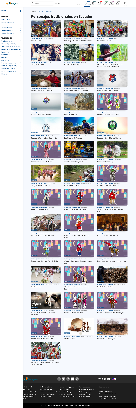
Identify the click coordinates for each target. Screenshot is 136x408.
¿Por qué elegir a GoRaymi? (28, 394)
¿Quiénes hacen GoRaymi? (28, 392)
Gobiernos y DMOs (46, 387)
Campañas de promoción (47, 394)
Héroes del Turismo (45, 396)
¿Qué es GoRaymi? (25, 389)
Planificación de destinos (47, 389)
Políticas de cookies (85, 396)
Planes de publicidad (66, 394)
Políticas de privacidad (85, 392)
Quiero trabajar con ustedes (107, 394)
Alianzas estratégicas (105, 391)
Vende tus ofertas (65, 389)
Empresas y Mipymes (67, 387)
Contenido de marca (85, 394)
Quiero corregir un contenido (107, 396)
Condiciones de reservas (86, 389)
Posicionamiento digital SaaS (48, 392)
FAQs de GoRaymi (26, 387)
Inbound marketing (65, 392)
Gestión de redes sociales (67, 396)
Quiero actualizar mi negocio (107, 398)
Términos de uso (85, 387)
